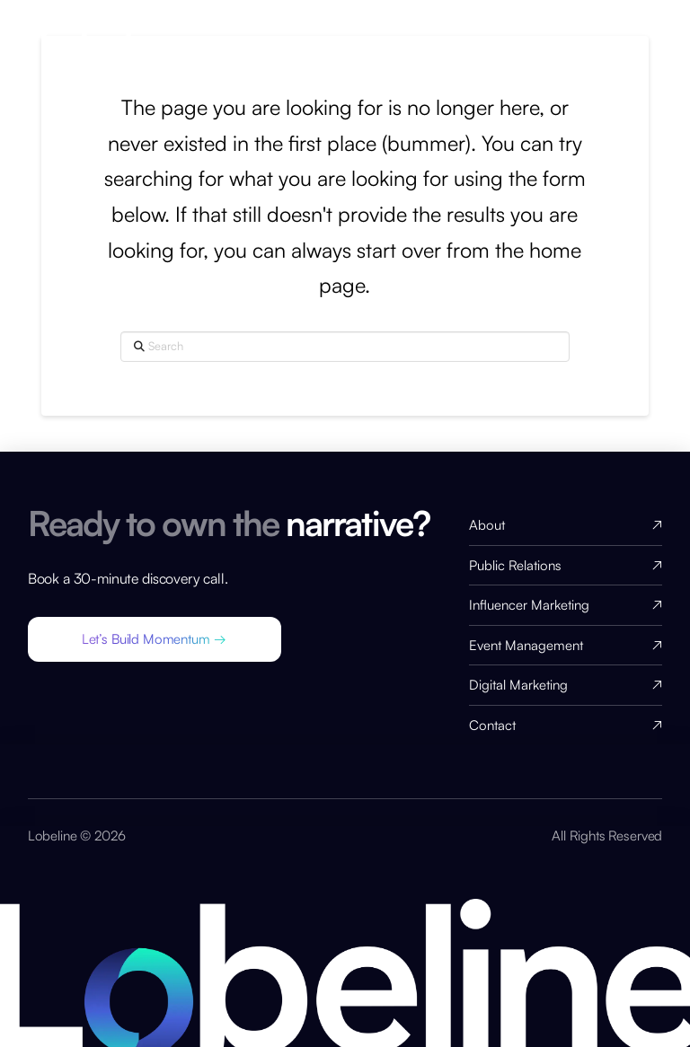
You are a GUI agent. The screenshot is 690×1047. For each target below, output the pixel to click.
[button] (154, 639)
